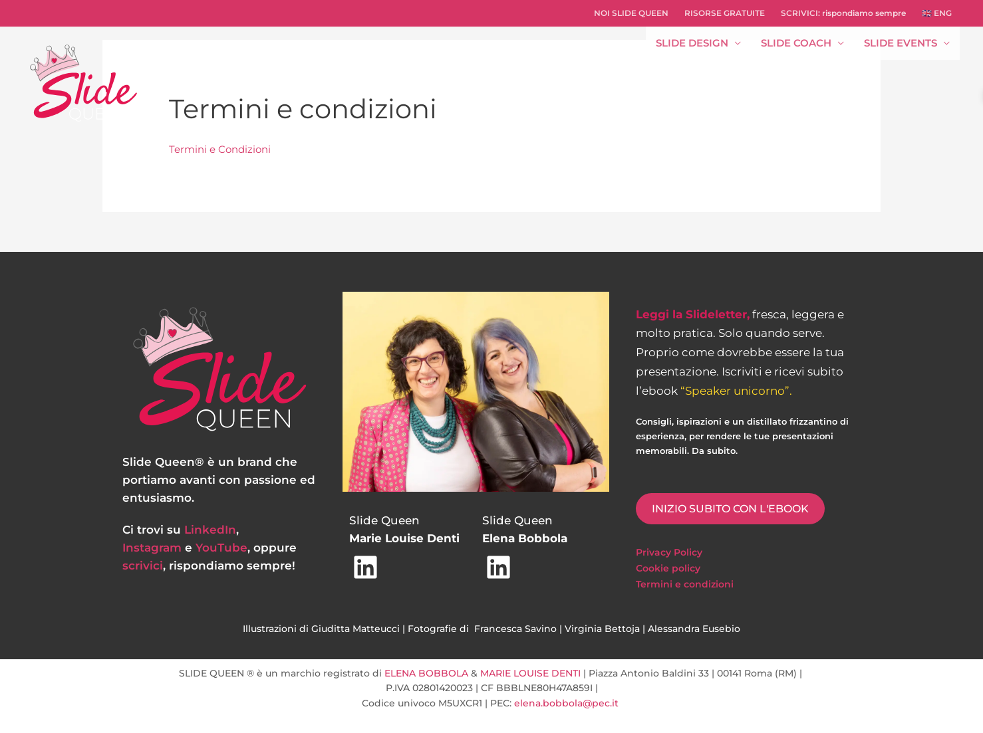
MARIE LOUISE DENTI (530, 673)
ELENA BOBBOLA (426, 673)
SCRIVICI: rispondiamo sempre (843, 13)
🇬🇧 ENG (937, 13)
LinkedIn (210, 529)
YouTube (221, 547)
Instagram (152, 547)
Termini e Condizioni (220, 149)
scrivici (142, 565)
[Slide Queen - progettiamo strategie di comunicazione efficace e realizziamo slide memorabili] (83, 82)
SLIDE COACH (796, 43)
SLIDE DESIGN (692, 43)
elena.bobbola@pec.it (567, 703)
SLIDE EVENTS (900, 43)
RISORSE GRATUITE (724, 13)
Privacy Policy (669, 552)
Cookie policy (668, 568)
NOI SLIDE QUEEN (631, 13)
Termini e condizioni (685, 584)
